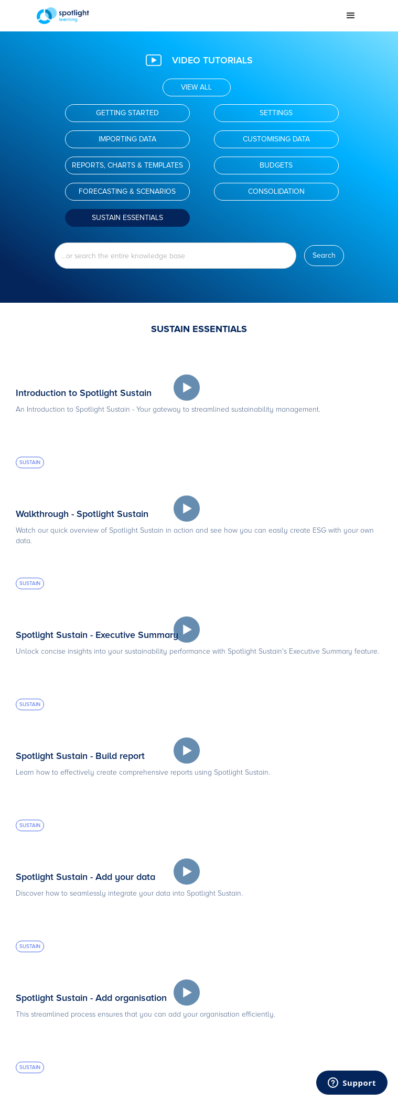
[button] (351, 15)
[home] (183, 15)
